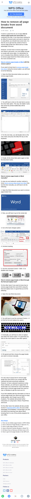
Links (4, 478)
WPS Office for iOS (7, 470)
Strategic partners (7, 483)
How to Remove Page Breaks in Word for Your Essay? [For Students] (15, 424)
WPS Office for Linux (7, 472)
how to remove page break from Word (15, 183)
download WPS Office (13, 407)
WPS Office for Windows (8, 462)
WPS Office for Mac (7, 465)
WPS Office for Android (8, 467)
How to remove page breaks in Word (12, 62)
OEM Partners (6, 481)
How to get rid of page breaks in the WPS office (15, 432)
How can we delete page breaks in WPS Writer (15, 423)
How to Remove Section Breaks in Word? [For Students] (15, 428)
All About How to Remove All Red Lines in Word (15, 430)
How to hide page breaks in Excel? (12, 426)
